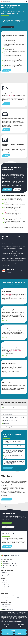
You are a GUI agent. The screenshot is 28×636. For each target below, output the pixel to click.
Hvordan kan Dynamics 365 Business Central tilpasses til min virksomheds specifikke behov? (13, 451)
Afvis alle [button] (7, 633)
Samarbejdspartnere (6, 586)
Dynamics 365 (11, 95)
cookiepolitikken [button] (15, 614)
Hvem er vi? (4, 580)
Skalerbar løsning (7, 414)
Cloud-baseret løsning (8, 411)
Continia (10, 350)
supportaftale (9, 294)
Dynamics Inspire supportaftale (8, 595)
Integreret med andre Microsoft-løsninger (13, 417)
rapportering (7, 212)
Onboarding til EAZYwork (7, 600)
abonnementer (10, 318)
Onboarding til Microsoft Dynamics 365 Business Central (14, 598)
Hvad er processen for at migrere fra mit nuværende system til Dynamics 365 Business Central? (13, 462)
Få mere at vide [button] (14, 630)
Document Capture (17, 350)
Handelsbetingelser (6, 584)
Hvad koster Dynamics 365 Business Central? (14, 446)
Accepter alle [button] (20, 633)
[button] (26, 1)
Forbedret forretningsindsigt (10, 420)
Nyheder (3, 591)
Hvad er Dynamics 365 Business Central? (13, 442)
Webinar (3, 588)
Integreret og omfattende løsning (11, 408)
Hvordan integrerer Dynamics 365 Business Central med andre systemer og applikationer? (13, 457)
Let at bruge (6, 423)
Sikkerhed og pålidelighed (9, 427)
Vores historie (5, 582)
